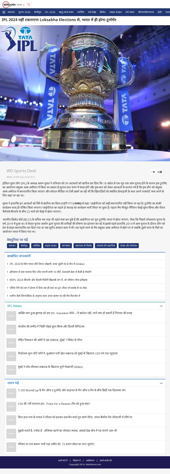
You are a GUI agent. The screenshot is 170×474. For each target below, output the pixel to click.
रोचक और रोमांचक (128, 245)
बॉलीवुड (37, 12)
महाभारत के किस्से (83, 245)
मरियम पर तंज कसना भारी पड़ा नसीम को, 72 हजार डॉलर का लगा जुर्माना (56, 444)
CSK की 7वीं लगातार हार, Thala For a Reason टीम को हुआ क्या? (54, 404)
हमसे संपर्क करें (106, 460)
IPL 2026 (50, 12)
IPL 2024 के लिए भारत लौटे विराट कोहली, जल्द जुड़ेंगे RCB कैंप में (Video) (47, 264)
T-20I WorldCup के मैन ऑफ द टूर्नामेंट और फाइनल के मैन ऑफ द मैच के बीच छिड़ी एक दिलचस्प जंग (72, 390)
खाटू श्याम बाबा (66, 12)
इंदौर (160, 12)
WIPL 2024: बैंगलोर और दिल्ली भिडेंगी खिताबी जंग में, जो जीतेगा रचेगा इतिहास (48, 280)
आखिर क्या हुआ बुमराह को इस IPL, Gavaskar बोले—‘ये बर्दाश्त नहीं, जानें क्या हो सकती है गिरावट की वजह (75, 313)
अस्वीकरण (90, 460)
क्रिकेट (103, 12)
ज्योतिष (80, 12)
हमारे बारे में (62, 460)
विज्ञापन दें (77, 460)
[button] (4, 12)
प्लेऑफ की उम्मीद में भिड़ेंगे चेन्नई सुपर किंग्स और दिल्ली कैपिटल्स (51, 326)
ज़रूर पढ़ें (13, 382)
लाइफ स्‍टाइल (115, 12)
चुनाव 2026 (24, 12)
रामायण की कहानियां (106, 245)
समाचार (11, 12)
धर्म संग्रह (92, 12)
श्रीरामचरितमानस (146, 12)
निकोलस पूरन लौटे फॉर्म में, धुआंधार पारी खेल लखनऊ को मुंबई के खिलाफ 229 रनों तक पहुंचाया (68, 353)
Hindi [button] (20, 4)
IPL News (14, 305)
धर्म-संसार (129, 12)
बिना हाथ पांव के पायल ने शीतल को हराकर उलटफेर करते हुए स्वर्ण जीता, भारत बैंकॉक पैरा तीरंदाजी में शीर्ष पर (75, 417)
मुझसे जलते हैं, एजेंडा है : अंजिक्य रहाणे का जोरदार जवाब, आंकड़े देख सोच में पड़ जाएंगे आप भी (67, 430)
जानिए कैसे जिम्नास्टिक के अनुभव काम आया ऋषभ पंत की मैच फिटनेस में (45, 296)
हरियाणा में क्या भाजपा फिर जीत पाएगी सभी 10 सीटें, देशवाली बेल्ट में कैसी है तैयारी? (51, 272)
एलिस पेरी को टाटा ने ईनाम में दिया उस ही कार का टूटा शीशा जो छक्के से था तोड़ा (48, 288)
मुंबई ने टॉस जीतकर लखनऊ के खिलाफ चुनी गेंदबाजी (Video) (50, 367)
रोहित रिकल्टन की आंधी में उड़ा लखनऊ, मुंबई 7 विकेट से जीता (50, 340)
